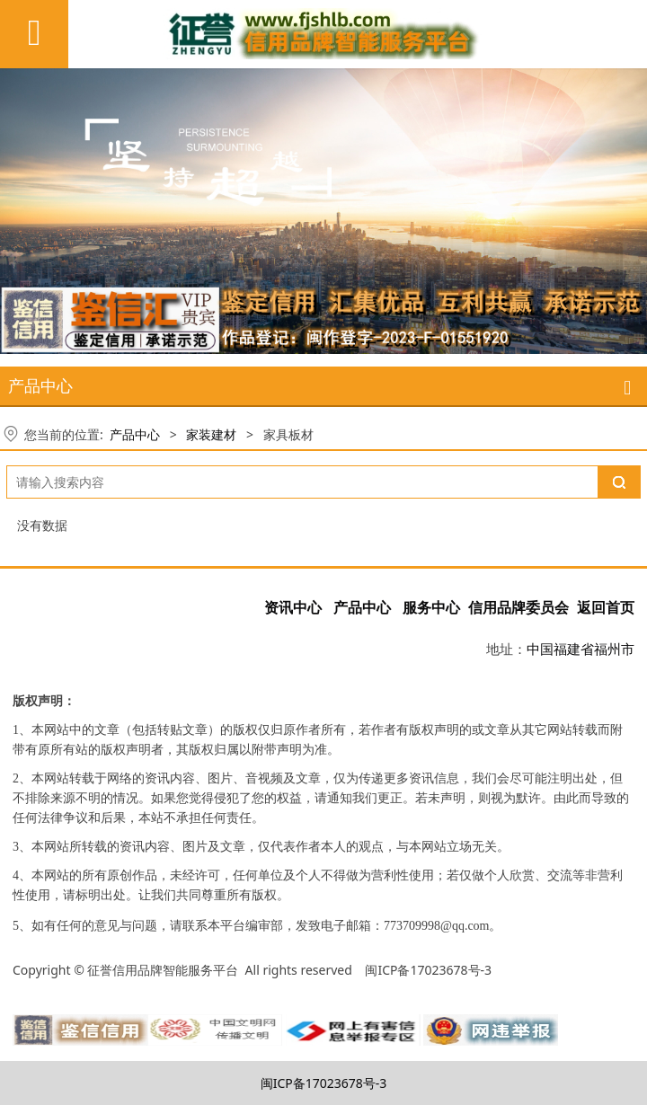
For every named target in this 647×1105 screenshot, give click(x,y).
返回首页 (605, 607)
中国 (540, 649)
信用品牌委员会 (519, 607)
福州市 (614, 649)
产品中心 (135, 434)
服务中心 (431, 607)
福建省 (574, 649)
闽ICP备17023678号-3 (324, 1083)
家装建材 (211, 434)
